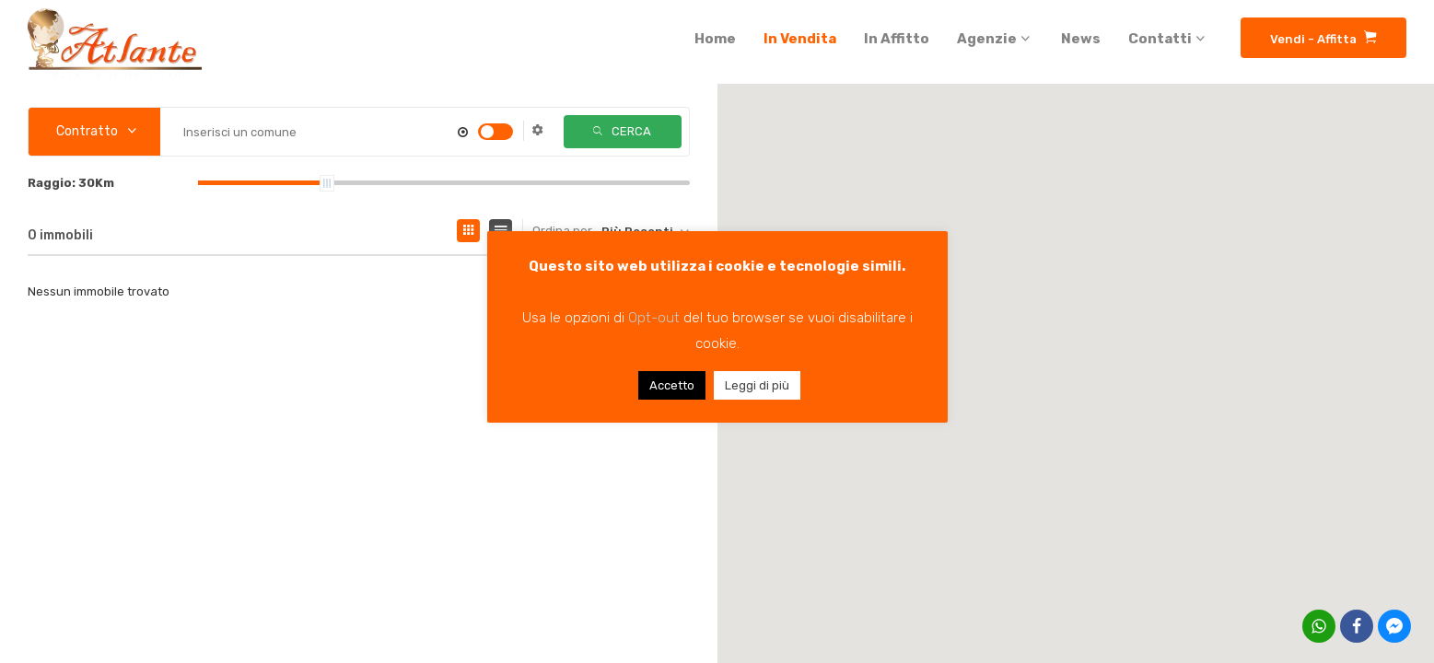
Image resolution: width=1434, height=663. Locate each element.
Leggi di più (757, 385)
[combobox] (94, 132)
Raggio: (71, 183)
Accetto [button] (671, 385)
